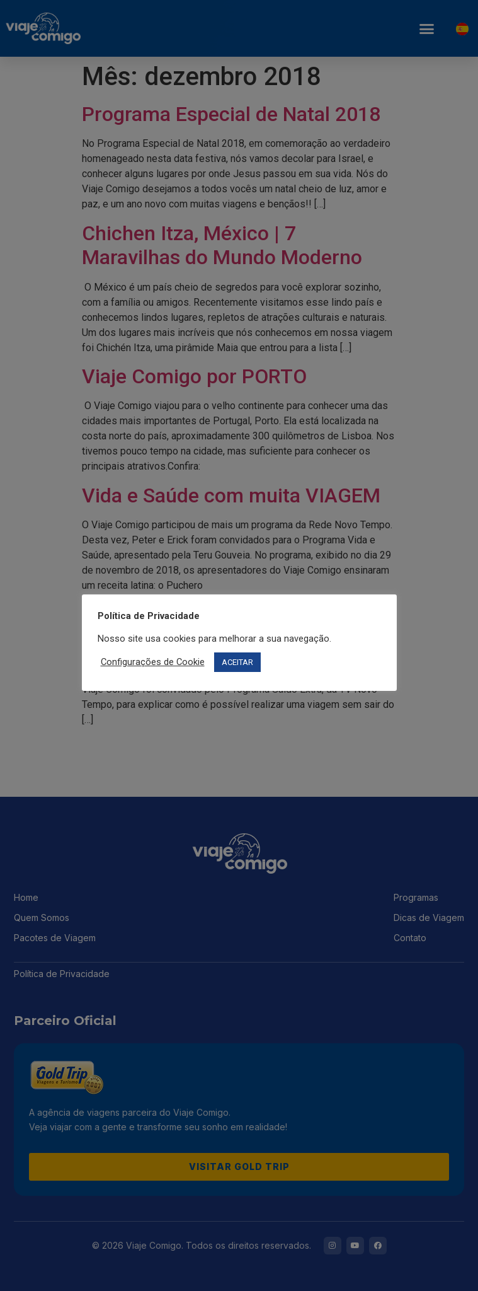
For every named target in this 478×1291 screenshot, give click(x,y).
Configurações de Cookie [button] (153, 662)
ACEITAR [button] (237, 662)
